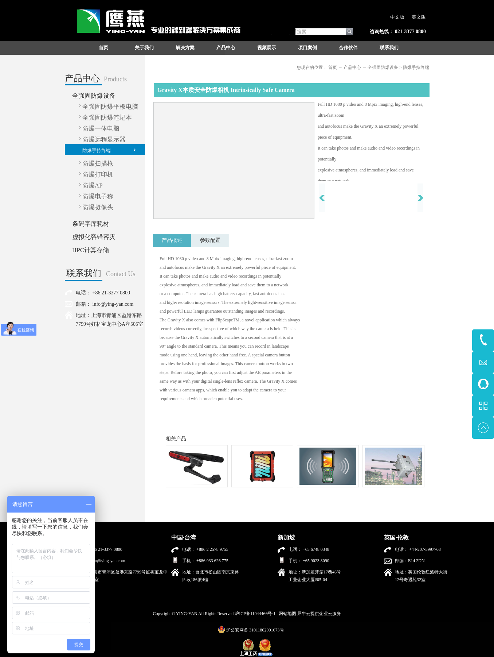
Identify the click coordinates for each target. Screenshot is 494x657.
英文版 (419, 17)
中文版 (397, 17)
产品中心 (352, 67)
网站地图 (286, 613)
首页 (103, 47)
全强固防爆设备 (383, 67)
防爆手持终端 (416, 67)
